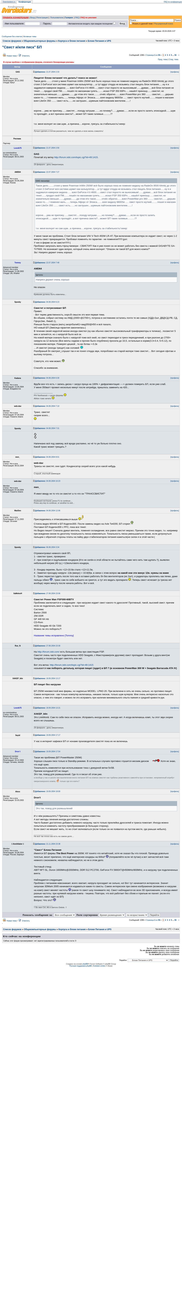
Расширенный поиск (163, 24)
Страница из (153, 55)
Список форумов (12, 41)
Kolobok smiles (99, 966)
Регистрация (42, 17)
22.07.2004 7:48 (47, 263)
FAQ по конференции (173, 2)
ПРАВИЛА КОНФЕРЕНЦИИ (16, 17)
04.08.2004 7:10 (47, 406)
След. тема (173, 59)
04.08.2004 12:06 (47, 511)
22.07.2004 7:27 (47, 172)
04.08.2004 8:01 (47, 457)
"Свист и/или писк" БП (22, 47)
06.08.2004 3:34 (47, 547)
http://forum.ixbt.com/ (48, 651)
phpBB (85, 964)
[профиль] (174, 72)
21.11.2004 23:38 (47, 844)
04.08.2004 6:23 (47, 302)
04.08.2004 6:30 (47, 378)
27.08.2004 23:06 (47, 593)
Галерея (69, 17)
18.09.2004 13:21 (47, 708)
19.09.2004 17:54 (47, 752)
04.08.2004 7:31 (47, 428)
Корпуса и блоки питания (71, 41)
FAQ (77, 17)
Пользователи (56, 17)
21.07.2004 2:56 (47, 148)
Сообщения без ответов (12, 37)
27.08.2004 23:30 (47, 646)
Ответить (26, 56)
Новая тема (11, 56)
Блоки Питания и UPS (99, 41)
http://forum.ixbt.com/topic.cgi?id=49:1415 (76, 157)
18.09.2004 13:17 (47, 678)
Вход (32, 17)
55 (175, 55)
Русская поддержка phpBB (80, 966)
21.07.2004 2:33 (47, 72)
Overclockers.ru (9, 2)
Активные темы (29, 37)
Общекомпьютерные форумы (40, 41)
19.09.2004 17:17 (47, 735)
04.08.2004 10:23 (47, 481)
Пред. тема (162, 59)
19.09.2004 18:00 (47, 791)
